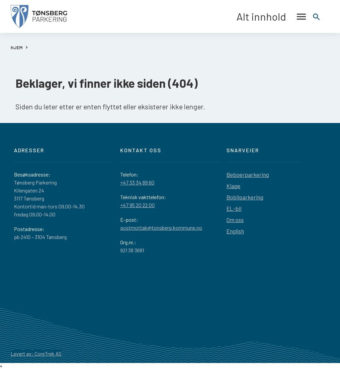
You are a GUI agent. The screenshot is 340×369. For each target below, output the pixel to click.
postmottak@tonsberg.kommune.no (161, 227)
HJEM (17, 47)
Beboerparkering (247, 174)
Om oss (235, 219)
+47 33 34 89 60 (137, 182)
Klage (233, 186)
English (235, 231)
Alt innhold (271, 16)
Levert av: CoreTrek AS (36, 353)
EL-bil (233, 208)
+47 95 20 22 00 (137, 205)
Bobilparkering (244, 197)
